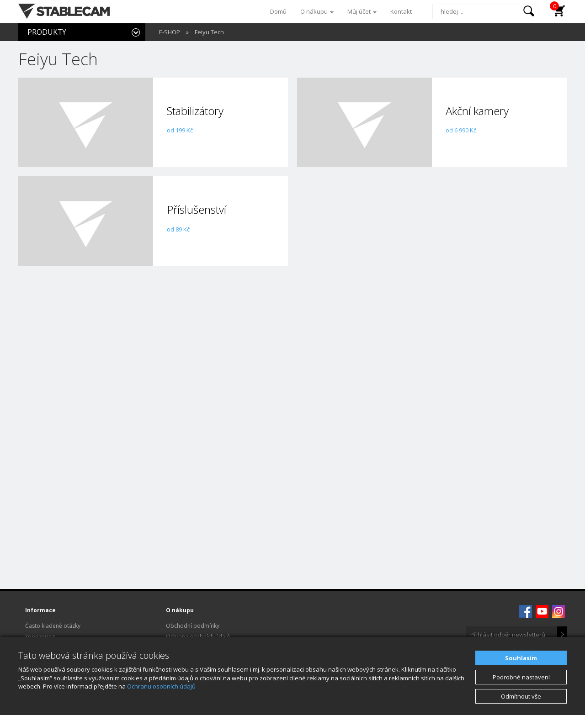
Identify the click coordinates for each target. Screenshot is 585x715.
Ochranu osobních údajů (161, 686)
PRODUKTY (46, 32)
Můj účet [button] (362, 11)
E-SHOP (169, 32)
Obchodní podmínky (192, 626)
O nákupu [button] (317, 11)
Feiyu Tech (209, 32)
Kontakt (401, 11)
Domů (278, 11)
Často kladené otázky (52, 626)
